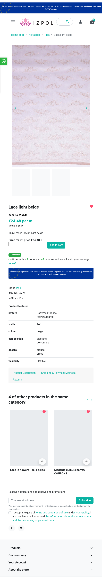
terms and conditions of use (51, 512)
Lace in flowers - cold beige (27, 469)
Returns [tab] (17, 379)
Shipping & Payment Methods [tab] (58, 372)
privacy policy (81, 512)
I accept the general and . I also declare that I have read (51, 516)
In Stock (13, 298)
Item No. (13, 215)
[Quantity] (27, 244)
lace (47, 34)
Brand (11, 288)
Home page (17, 34)
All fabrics (34, 34)
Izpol (19, 288)
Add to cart (56, 245)
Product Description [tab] (24, 372)
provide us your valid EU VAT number (51, 274)
